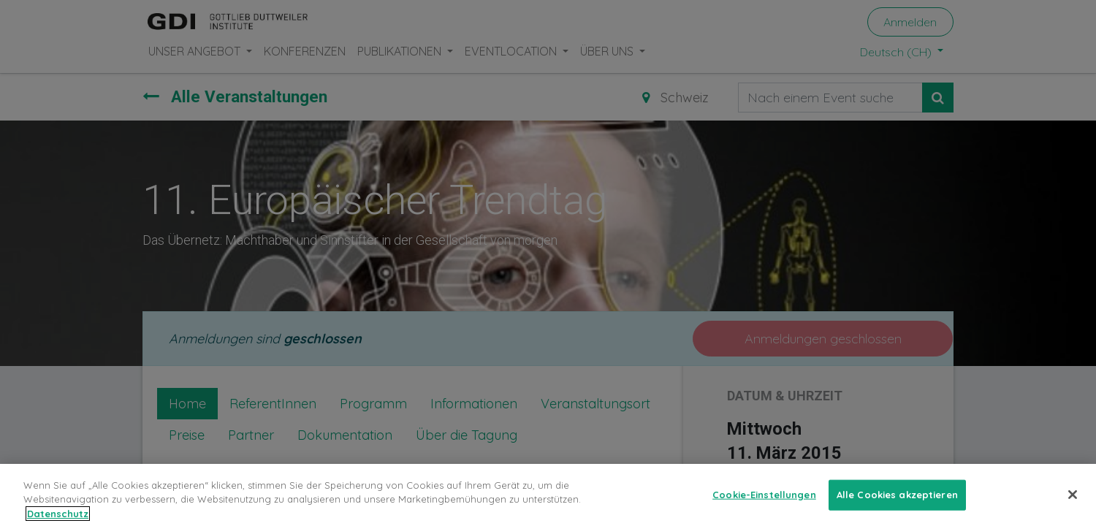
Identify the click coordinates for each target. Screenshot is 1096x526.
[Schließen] (1073, 505)
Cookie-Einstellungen (764, 505)
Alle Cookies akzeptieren (897, 505)
